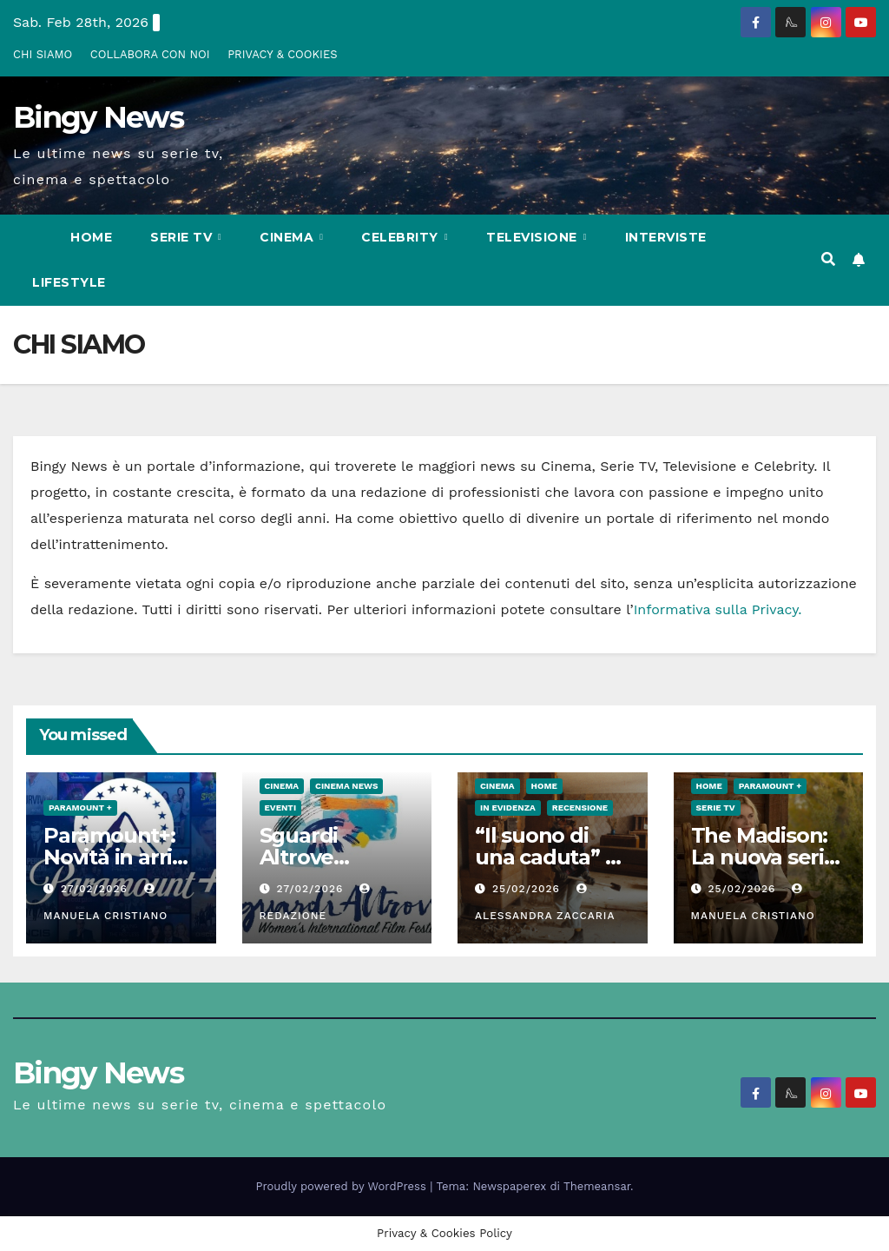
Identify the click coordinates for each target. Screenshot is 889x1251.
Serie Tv (183, 237)
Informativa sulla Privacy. (718, 609)
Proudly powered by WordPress (343, 1186)
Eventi (281, 807)
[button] (828, 259)
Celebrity (401, 237)
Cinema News (346, 786)
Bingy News (98, 117)
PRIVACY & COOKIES (282, 54)
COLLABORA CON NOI (150, 54)
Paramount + (80, 807)
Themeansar (596, 1186)
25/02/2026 (528, 889)
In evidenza (508, 807)
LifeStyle (69, 282)
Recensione (580, 807)
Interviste (666, 237)
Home (91, 237)
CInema (289, 237)
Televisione (533, 237)
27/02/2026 (96, 889)
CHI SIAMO (42, 54)
